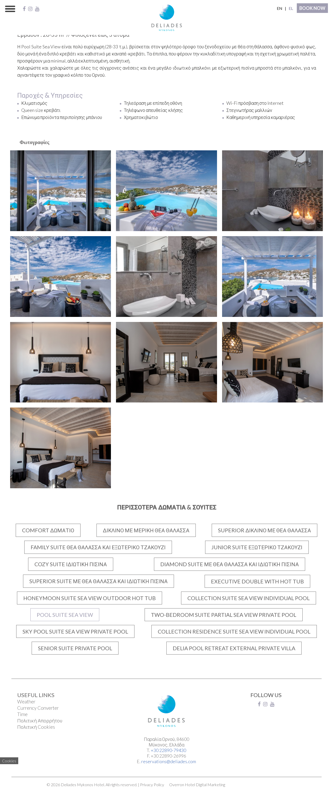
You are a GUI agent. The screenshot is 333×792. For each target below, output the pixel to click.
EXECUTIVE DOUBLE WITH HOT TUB (257, 581)
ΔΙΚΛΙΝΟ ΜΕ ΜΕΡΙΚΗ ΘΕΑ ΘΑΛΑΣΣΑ (146, 530)
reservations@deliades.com (168, 761)
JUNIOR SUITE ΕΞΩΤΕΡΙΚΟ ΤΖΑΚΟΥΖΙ (256, 547)
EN (279, 8)
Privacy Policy (152, 784)
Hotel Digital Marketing (205, 784)
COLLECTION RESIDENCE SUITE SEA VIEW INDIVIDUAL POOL (234, 631)
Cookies (9, 760)
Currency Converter (38, 708)
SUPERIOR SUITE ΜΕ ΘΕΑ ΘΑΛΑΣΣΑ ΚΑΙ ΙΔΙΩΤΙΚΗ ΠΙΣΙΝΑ (98, 581)
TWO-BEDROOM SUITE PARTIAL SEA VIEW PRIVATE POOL (223, 615)
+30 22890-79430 (168, 750)
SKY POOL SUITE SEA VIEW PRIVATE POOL (75, 631)
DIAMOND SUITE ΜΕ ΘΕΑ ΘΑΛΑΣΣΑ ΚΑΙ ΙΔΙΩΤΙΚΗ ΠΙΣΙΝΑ (229, 564)
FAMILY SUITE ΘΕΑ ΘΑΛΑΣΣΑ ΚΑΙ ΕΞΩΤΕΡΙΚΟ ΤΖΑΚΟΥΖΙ (98, 547)
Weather (26, 701)
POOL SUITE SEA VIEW (65, 615)
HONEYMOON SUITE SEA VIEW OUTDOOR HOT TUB (89, 598)
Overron (176, 784)
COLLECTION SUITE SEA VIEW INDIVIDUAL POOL (248, 598)
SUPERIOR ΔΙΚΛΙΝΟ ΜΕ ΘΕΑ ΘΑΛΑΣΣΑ (264, 530)
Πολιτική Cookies (36, 727)
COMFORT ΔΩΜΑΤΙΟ (48, 530)
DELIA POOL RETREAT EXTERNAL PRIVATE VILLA (234, 648)
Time (22, 714)
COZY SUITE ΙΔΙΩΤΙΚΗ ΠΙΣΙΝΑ (70, 564)
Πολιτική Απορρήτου (39, 720)
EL (291, 8)
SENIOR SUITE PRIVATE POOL (75, 648)
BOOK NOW (312, 8)
